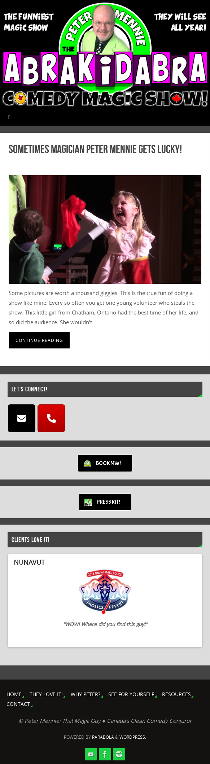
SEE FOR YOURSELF (131, 694)
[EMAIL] (21, 418)
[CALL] (51, 418)
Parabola (103, 737)
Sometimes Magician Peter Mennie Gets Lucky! (95, 149)
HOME (14, 694)
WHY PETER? (85, 694)
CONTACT (18, 703)
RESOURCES (176, 694)
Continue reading (39, 340)
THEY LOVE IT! (46, 694)
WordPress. (132, 737)
